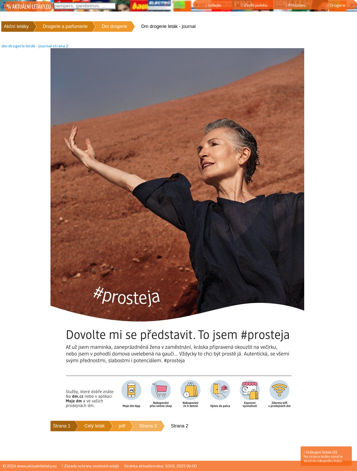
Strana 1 (61, 425)
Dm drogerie (114, 26)
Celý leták (95, 425)
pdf (122, 425)
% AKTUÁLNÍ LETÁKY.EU (28, 6)
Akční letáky (16, 26)
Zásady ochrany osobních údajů (90, 465)
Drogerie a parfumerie (65, 26)
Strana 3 (148, 425)
